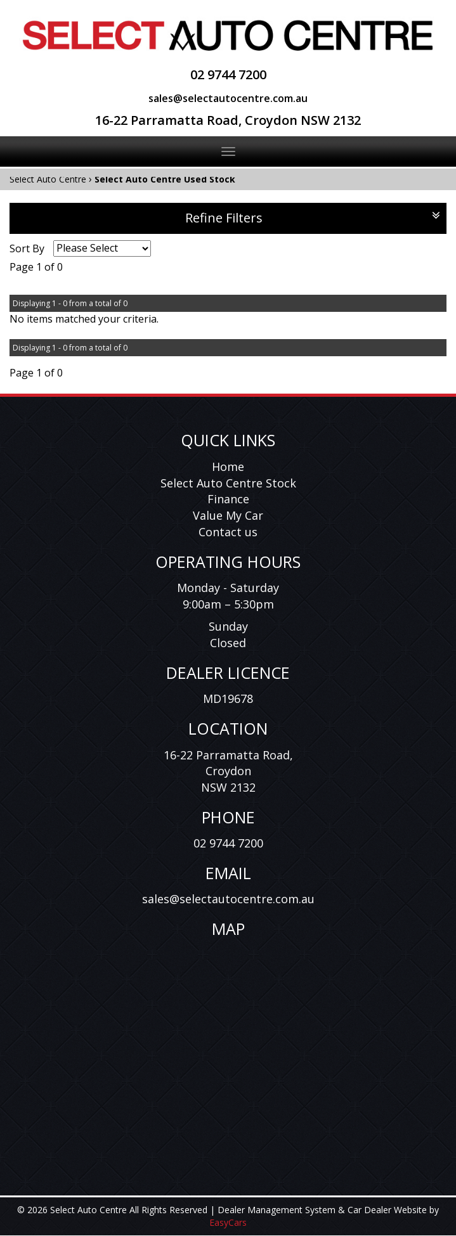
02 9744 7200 (228, 74)
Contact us (228, 531)
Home (228, 466)
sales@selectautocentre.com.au (228, 98)
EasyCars (228, 1222)
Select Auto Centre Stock (228, 483)
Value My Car (228, 515)
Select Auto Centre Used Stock (164, 179)
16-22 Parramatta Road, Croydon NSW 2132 (228, 120)
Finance (228, 498)
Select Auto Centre (48, 179)
